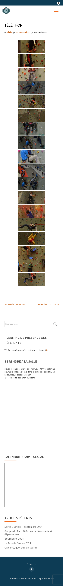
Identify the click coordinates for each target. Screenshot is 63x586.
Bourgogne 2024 (13, 538)
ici (47, 350)
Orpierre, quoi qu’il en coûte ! (20, 547)
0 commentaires (21, 32)
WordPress (49, 578)
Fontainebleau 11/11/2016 (47, 304)
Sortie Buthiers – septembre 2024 (23, 526)
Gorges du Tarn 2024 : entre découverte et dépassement (28, 533)
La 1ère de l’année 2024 (17, 543)
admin (9, 32)
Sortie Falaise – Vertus (14, 304)
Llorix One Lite (15, 578)
